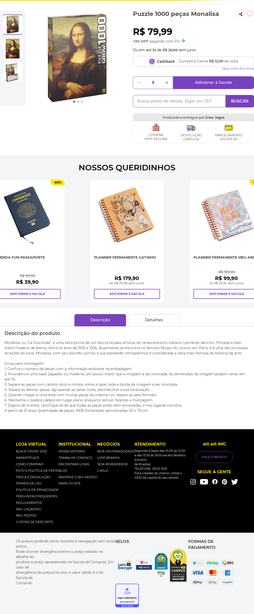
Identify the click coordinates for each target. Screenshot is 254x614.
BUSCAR (240, 101)
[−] (139, 83)
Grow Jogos (214, 117)
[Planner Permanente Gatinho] (127, 241)
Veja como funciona (238, 68)
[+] (167, 83)
